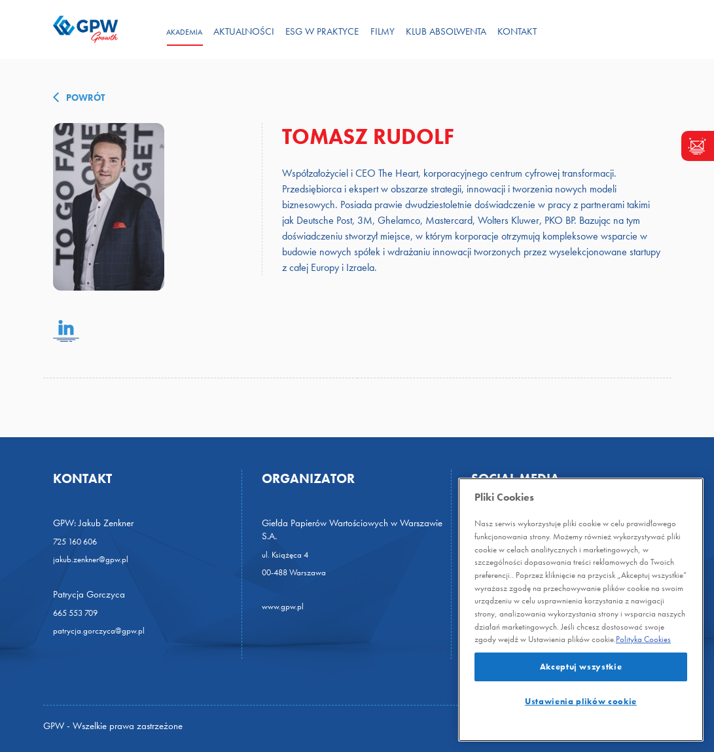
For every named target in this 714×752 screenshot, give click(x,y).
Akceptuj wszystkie (581, 666)
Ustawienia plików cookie (581, 701)
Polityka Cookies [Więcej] (643, 639)
